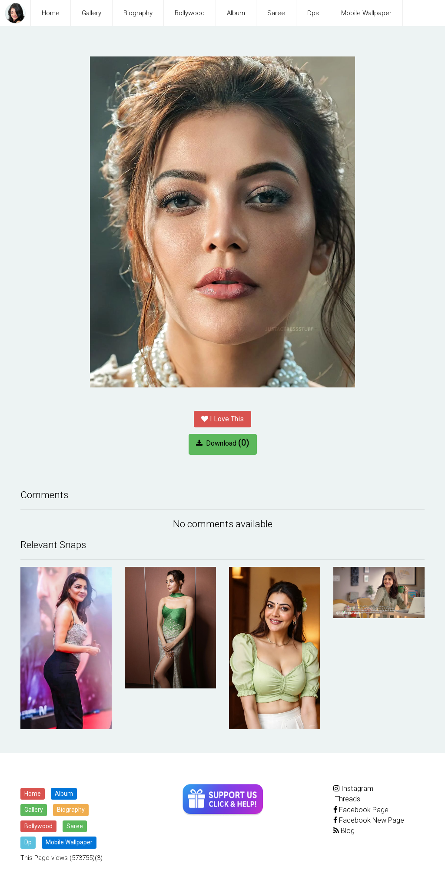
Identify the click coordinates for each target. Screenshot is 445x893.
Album (236, 13)
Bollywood (190, 13)
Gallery (91, 13)
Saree (276, 13)
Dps (313, 13)
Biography (138, 13)
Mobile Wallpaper (366, 13)
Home (51, 13)
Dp (28, 842)
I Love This (222, 419)
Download (222, 442)
